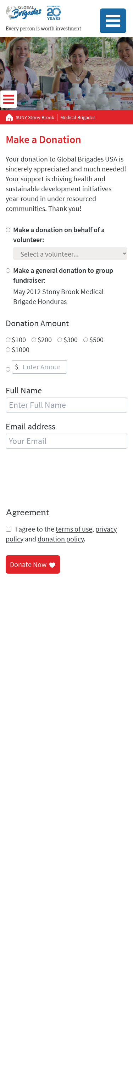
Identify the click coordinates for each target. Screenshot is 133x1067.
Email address (30, 426)
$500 (96, 339)
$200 (45, 339)
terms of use (74, 528)
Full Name (24, 390)
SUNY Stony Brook (35, 117)
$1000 (20, 349)
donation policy (61, 538)
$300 (70, 339)
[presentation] (59, 479)
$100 (19, 339)
